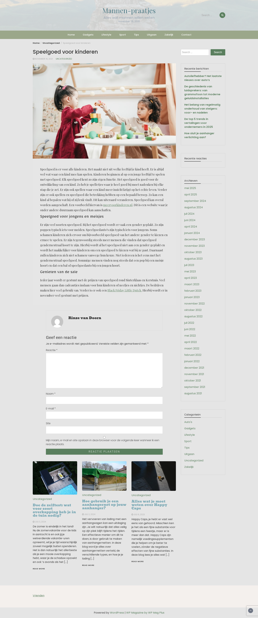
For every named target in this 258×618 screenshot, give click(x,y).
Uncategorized (64, 58)
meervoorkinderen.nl (117, 205)
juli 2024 (189, 214)
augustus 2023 (193, 259)
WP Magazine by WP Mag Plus (145, 613)
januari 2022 (192, 361)
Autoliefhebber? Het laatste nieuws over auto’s (203, 78)
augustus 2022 (193, 316)
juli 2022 (189, 323)
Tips (136, 34)
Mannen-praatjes (129, 10)
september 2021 (194, 387)
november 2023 (194, 246)
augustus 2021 (193, 393)
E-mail (51, 408)
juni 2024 (189, 220)
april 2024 (190, 226)
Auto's (188, 422)
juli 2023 (189, 265)
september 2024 (195, 201)
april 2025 (190, 194)
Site (48, 423)
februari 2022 (192, 355)
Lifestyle (106, 34)
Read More (39, 568)
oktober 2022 (193, 310)
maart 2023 (191, 284)
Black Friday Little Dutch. (124, 290)
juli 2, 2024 (89, 514)
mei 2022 (190, 336)
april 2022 (190, 342)
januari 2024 (192, 233)
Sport (122, 34)
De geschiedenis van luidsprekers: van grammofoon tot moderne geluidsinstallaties (202, 92)
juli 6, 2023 (139, 514)
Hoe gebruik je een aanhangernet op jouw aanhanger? (104, 504)
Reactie (52, 350)
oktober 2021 (192, 380)
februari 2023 (192, 291)
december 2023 (194, 239)
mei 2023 (190, 271)
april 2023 (190, 278)
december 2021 (194, 368)
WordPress (117, 613)
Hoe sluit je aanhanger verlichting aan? (199, 135)
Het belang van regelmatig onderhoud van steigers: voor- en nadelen (202, 108)
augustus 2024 (193, 207)
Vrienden (38, 595)
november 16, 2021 (44, 58)
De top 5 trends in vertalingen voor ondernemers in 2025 (198, 123)
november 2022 (194, 303)
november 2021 (194, 374)
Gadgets (88, 34)
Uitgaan (151, 34)
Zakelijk (169, 34)
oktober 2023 (193, 252)
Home (71, 34)
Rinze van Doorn (84, 318)
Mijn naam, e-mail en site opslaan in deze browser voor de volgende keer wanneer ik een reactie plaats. (102, 442)
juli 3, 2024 (40, 521)
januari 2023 (192, 297)
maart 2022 (191, 348)
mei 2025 (190, 188)
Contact (186, 34)
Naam (51, 394)
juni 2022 (189, 329)
